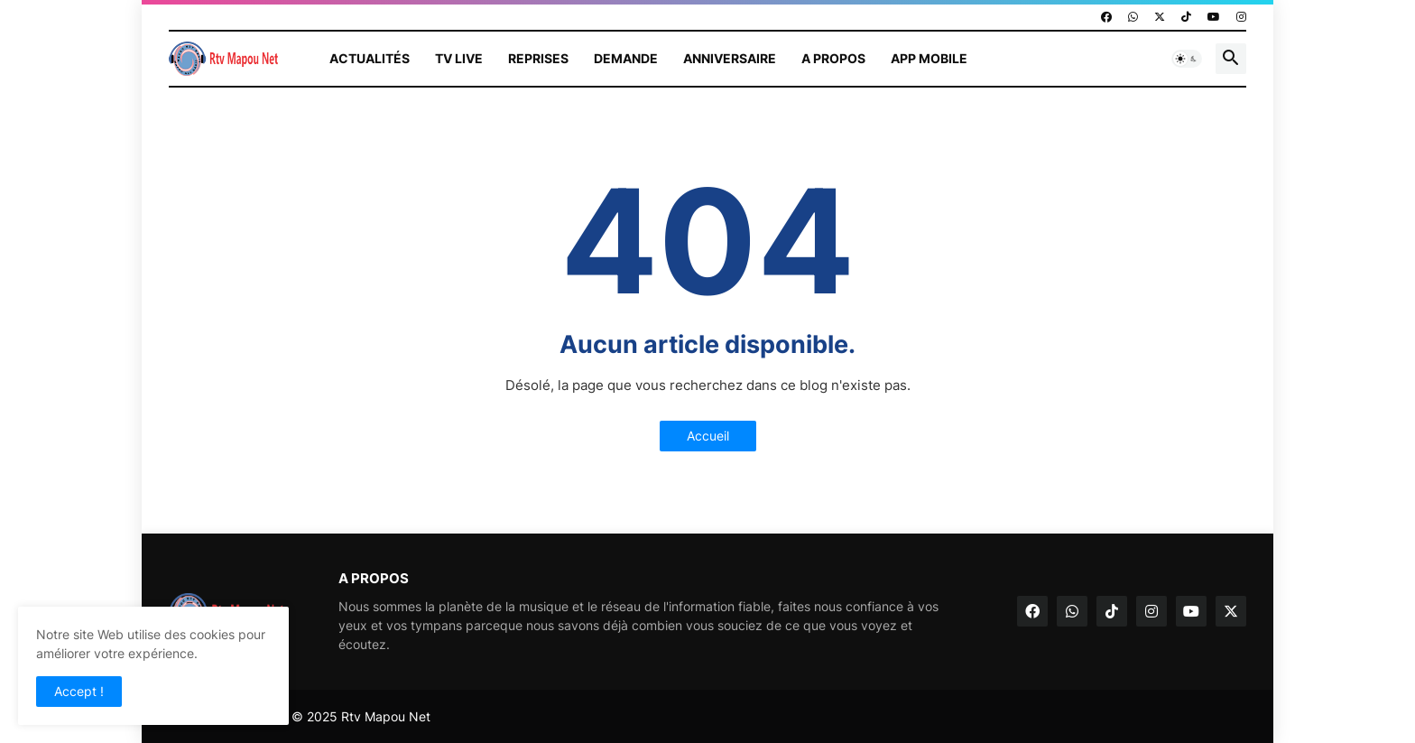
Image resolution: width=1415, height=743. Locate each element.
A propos (833, 58)
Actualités (369, 58)
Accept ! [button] (79, 691)
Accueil (708, 435)
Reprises (538, 58)
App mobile (929, 58)
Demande (626, 58)
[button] (1186, 59)
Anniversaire (729, 58)
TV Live (459, 58)
